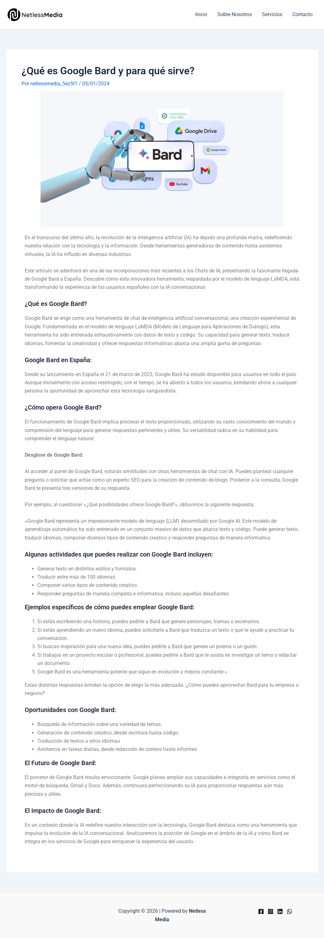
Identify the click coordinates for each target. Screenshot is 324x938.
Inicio (201, 14)
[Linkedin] (280, 911)
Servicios (272, 14)
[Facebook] (261, 911)
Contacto (302, 14)
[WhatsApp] (289, 911)
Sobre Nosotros (234, 14)
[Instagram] (270, 911)
